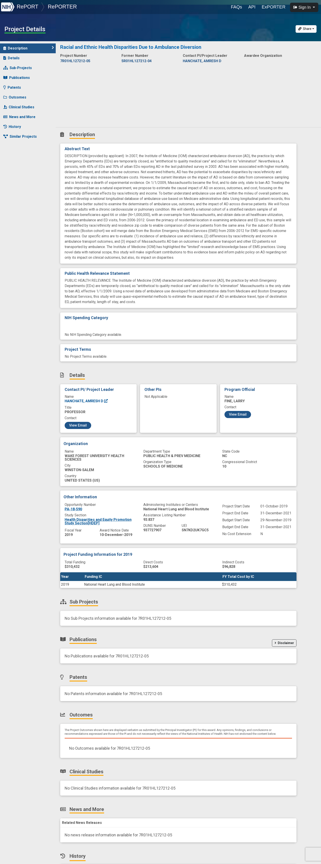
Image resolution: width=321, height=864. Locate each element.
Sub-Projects (17, 68)
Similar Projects (20, 136)
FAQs (236, 6)
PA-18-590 (73, 509)
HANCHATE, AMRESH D (86, 401)
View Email (78, 425)
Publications (16, 78)
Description (28, 48)
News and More (19, 117)
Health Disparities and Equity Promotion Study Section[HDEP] (98, 521)
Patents (12, 87)
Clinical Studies (18, 107)
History (12, 127)
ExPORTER (273, 6)
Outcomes (14, 97)
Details (11, 58)
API (251, 6)
